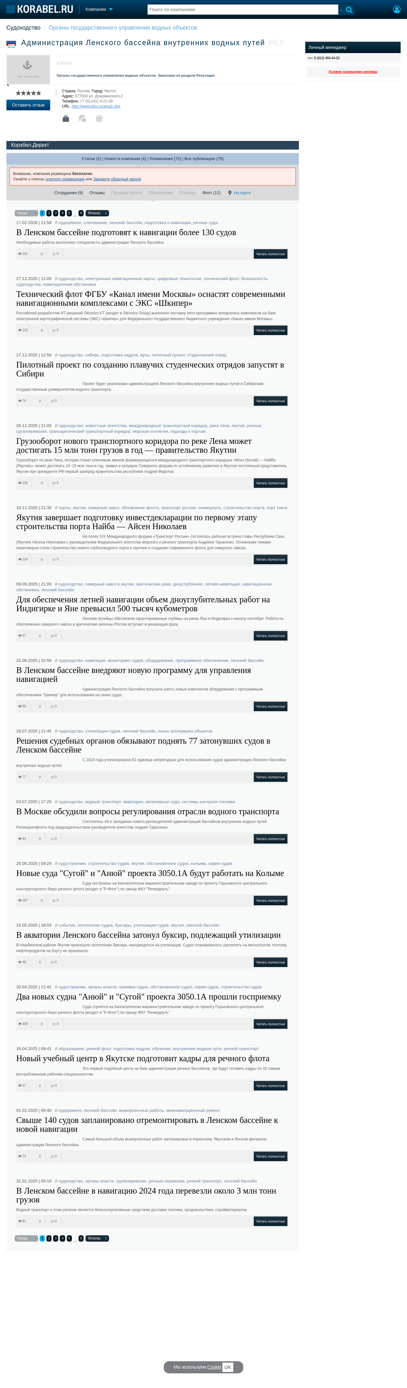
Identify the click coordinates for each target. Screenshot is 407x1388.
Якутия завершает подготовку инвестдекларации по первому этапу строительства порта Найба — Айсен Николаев (136, 522)
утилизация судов (102, 731)
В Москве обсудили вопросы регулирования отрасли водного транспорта (147, 811)
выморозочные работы (141, 1110)
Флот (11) (212, 192)
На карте (239, 192)
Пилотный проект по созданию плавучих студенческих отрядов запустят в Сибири (150, 369)
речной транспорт (241, 1048)
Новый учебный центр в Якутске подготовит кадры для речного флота (143, 1058)
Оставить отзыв (28, 105)
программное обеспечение (202, 660)
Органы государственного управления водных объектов (123, 28)
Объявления (160, 192)
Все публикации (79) (204, 158)
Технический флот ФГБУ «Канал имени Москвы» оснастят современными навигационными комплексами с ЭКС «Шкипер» (150, 298)
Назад (26, 213)
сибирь (92, 355)
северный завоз (103, 507)
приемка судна (133, 987)
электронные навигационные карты (120, 278)
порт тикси (277, 507)
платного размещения (65, 179)
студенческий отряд (206, 355)
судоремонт (70, 222)
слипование (95, 222)
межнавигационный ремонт (193, 1110)
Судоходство (23, 28)
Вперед (97, 213)
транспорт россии (178, 507)
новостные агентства (106, 425)
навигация (95, 660)
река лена (219, 425)
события (67, 925)
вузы (144, 355)
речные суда (205, 222)
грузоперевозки (131, 1181)
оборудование (159, 660)
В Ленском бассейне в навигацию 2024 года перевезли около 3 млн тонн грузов (146, 1195)
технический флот (221, 278)
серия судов (220, 863)
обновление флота (140, 507)
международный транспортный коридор (168, 425)
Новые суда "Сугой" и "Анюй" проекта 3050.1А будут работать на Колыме (150, 873)
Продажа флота (126, 192)
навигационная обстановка (69, 284)
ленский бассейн (125, 222)
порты (64, 507)
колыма (198, 863)
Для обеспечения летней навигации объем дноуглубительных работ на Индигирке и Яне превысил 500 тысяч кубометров (143, 604)
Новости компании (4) (125, 158)
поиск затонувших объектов (185, 731)
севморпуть (209, 507)
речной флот (98, 1048)
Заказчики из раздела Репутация (186, 75)
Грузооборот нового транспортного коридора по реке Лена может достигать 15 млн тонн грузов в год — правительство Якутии (134, 445)
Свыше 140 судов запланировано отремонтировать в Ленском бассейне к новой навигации (147, 1124)
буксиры (123, 925)
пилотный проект (168, 355)
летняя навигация (222, 584)
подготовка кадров (119, 355)
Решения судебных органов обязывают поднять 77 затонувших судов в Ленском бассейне (143, 745)
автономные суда (162, 801)
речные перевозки (166, 1181)
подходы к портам (188, 431)
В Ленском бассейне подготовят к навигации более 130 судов (126, 232)
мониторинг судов (125, 660)
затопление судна (95, 925)
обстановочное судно (168, 863)
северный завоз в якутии (109, 584)
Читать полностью (270, 254)
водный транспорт (103, 801)
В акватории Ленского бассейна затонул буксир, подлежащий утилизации (148, 934)
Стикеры (187, 192)
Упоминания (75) (165, 158)
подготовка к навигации (168, 222)
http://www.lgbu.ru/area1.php (96, 106)
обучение (161, 1048)
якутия (238, 425)
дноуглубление (188, 584)
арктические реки (153, 584)
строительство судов (108, 863)
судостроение (72, 863)
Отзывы (97, 192)
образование (71, 1048)
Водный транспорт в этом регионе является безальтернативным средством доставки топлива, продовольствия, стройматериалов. (132, 1210)
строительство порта (244, 507)
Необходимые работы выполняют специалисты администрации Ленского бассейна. (90, 242)
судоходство (71, 278)
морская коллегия (150, 431)
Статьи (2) (91, 158)
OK (227, 1367)
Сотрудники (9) (68, 192)
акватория (133, 801)
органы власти (102, 987)
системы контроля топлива (208, 801)
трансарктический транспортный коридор (90, 431)
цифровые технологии (179, 278)
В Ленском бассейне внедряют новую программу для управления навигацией (133, 674)
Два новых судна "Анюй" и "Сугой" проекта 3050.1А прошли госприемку (148, 996)
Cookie (214, 1367)
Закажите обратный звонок (117, 179)
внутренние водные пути (197, 1048)
